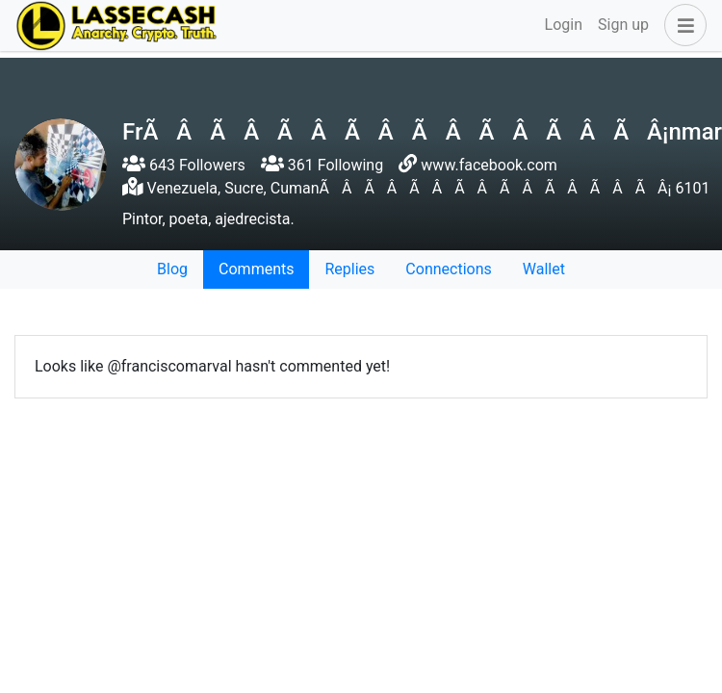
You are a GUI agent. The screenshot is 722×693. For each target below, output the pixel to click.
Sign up (623, 24)
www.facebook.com (489, 165)
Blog (172, 269)
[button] (682, 25)
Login (563, 24)
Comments (256, 269)
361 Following (322, 165)
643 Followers (183, 165)
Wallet (544, 269)
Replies (349, 269)
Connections (448, 269)
